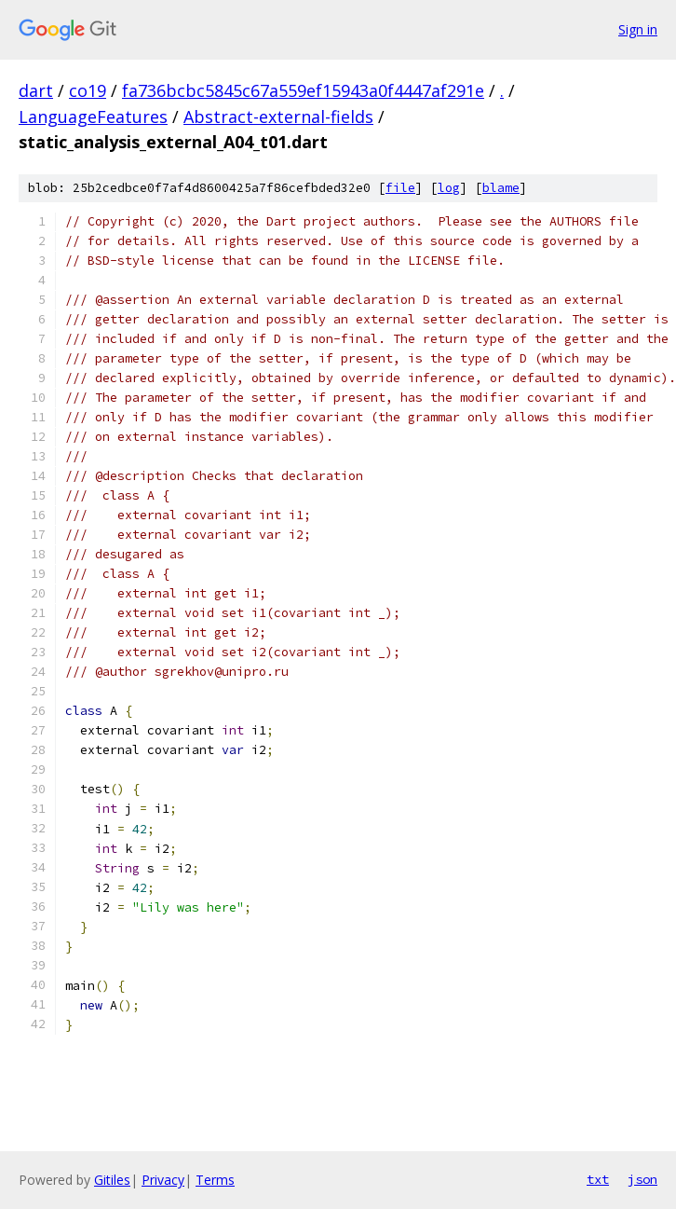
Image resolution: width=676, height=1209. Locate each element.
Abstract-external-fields (278, 116)
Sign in (637, 29)
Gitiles (112, 1179)
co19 (87, 90)
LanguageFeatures (93, 116)
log (449, 188)
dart (36, 90)
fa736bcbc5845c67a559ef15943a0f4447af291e (303, 90)
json (642, 1179)
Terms (215, 1179)
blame (501, 188)
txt (598, 1179)
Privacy (163, 1179)
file (400, 188)
